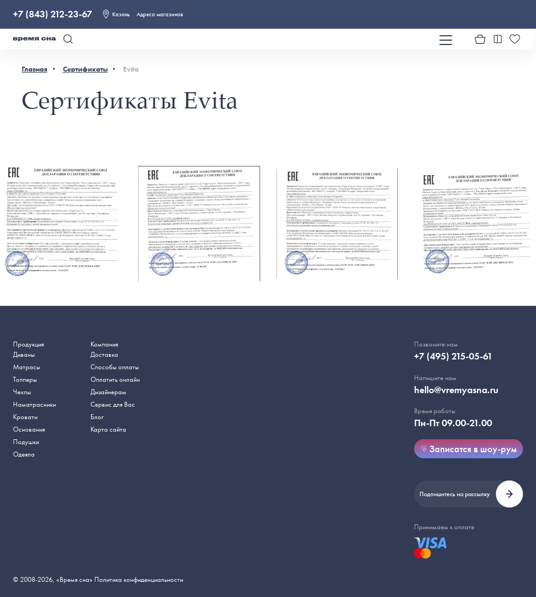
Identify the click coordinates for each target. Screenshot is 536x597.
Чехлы (22, 391)
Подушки (26, 441)
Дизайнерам (108, 391)
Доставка (104, 354)
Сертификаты (85, 69)
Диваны (24, 354)
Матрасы (26, 366)
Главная (34, 69)
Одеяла (24, 454)
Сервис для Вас (113, 404)
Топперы (25, 379)
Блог (97, 416)
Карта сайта (108, 429)
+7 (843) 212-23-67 (52, 14)
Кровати (25, 416)
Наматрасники (34, 404)
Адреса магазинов (160, 14)
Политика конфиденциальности (138, 579)
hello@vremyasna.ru (456, 390)
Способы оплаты (115, 366)
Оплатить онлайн (115, 379)
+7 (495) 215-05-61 (453, 356)
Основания (29, 429)
